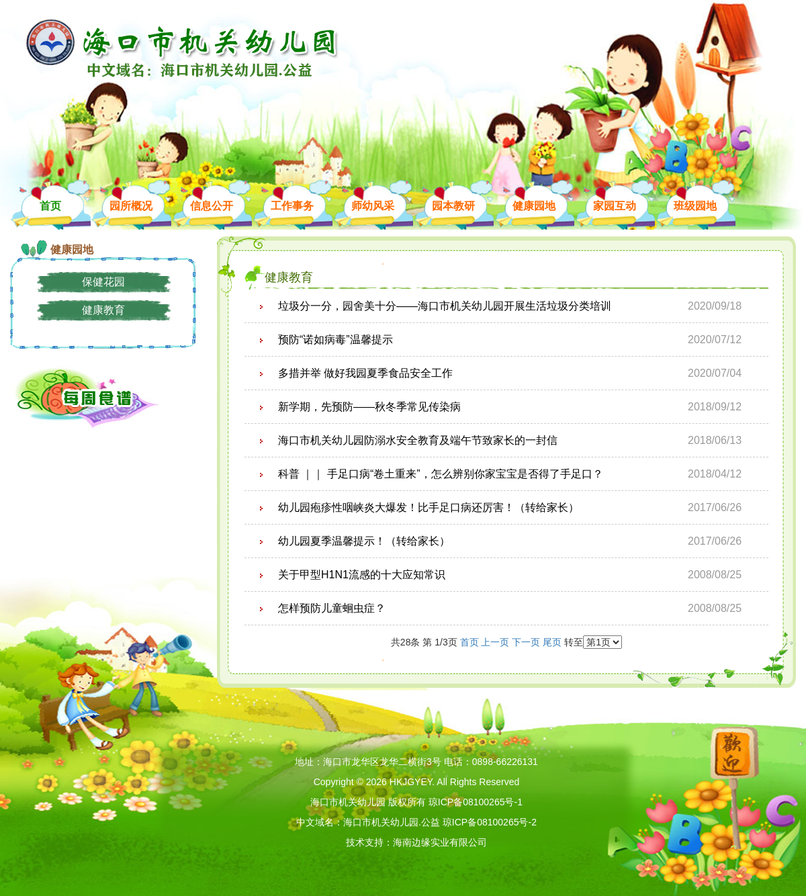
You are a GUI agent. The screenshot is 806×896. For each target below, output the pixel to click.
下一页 (526, 642)
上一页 (495, 642)
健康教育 (103, 310)
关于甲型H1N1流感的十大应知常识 (361, 574)
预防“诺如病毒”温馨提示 (335, 339)
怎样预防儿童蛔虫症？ (332, 608)
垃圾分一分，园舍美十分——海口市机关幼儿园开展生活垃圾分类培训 (444, 306)
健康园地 (533, 206)
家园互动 (614, 206)
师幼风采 (372, 206)
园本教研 (453, 206)
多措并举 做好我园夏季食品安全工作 (365, 373)
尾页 (553, 642)
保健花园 (103, 281)
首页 (50, 206)
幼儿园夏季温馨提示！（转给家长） (364, 541)
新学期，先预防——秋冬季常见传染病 (369, 406)
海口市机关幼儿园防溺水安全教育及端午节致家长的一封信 (417, 440)
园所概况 (130, 206)
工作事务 (292, 206)
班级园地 (695, 206)
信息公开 (211, 206)
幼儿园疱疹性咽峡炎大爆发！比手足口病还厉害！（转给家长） (428, 507)
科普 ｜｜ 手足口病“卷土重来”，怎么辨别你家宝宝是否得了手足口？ (440, 474)
